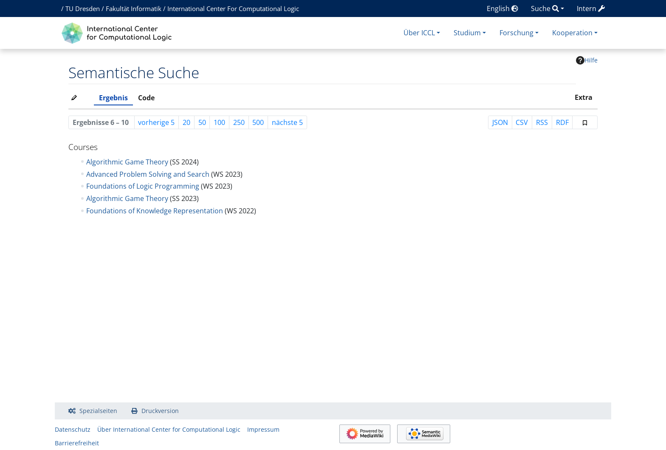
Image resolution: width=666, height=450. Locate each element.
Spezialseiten (98, 411)
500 (258, 122)
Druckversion (160, 411)
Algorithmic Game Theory (127, 162)
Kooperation (572, 32)
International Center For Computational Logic (233, 8)
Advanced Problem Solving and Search (147, 174)
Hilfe (587, 60)
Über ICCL (419, 32)
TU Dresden (82, 8)
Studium (467, 32)
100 (219, 122)
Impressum (263, 429)
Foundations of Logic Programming (142, 186)
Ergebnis (113, 97)
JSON (500, 122)
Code (146, 97)
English (502, 8)
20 (186, 122)
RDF (562, 122)
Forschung (516, 32)
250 (239, 122)
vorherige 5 (156, 122)
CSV (522, 122)
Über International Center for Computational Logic (168, 429)
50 (202, 122)
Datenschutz (72, 429)
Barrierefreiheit (77, 443)
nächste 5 (287, 122)
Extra (584, 97)
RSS (542, 122)
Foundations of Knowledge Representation (154, 210)
